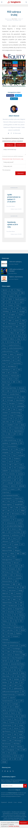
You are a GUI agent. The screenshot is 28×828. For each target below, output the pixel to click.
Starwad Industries (7, 701)
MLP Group (5, 572)
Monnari (10, 578)
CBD (23, 397)
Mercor (4, 566)
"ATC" (18, 296)
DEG (10, 428)
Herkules (4, 507)
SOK (20, 685)
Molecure (18, 575)
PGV (15, 624)
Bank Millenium (12, 366)
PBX (3, 618)
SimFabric (16, 679)
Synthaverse (12, 710)
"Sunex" (17, 320)
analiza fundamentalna (15, 348)
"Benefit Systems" (20, 299)
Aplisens (19, 354)
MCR (8, 556)
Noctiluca (18, 593)
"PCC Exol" (11, 317)
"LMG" (4, 314)
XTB (9, 753)
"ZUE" (23, 327)
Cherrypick (12, 403)
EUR (14, 455)
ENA (17, 449)
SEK (20, 670)
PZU (3, 651)
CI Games (20, 403)
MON (3, 578)
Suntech (4, 707)
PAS (3, 615)
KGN (9, 532)
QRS (3, 655)
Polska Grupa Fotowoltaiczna (10, 642)
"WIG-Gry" (21, 323)
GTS (14, 501)
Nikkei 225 (5, 593)
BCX (14, 369)
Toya (15, 719)
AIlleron (12, 339)
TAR (20, 710)
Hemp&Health (19, 504)
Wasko (14, 737)
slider (16, 682)
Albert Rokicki (14, 19)
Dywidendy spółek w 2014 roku (12, 224)
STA (23, 691)
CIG (3, 406)
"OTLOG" (20, 314)
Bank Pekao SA (6, 369)
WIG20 (12, 747)
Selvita (22, 673)
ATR (18, 360)
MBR (23, 553)
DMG (9, 434)
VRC (3, 737)
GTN (8, 501)
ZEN (21, 756)
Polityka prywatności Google (7, 158)
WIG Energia (17, 740)
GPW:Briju (5, 486)
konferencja (15, 535)
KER (8, 529)
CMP (3, 409)
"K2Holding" (5, 311)
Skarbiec (4, 682)
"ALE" (12, 290)
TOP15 (22, 716)
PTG (3, 648)
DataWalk (10, 425)
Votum (9, 734)
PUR (8, 648)
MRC (19, 584)
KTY (19, 538)
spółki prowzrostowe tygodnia (10, 691)
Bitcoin (11, 379)
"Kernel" (14, 311)
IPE (13, 520)
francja (4, 468)
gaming (4, 474)
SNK (10, 685)
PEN (11, 621)
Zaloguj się (10, 145)
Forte (20, 464)
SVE (11, 707)
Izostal (20, 523)
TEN (19, 713)
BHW (3, 373)
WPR (24, 750)
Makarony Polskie (7, 550)
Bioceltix (14, 373)
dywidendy (14, 443)
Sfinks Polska (5, 676)
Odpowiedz (20, 173)
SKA (23, 679)
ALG (24, 339)
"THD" (23, 320)
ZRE (20, 759)
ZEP (10, 759)
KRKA (3, 538)
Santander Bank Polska (17, 664)
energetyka (5, 452)
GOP (20, 480)
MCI (3, 556)
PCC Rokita (10, 618)
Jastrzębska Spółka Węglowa (14, 526)
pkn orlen (10, 630)
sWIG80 (16, 707)
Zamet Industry (6, 756)
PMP (3, 636)
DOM (20, 434)
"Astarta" (11, 296)
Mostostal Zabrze (7, 581)
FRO (10, 468)
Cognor (20, 409)
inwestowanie (6, 520)
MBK (18, 553)
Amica (4, 345)
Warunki (10, 802)
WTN (3, 753)
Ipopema (19, 520)
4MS (18, 333)
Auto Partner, (17, 363)
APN (3, 357)
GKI (15, 477)
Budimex (22, 391)
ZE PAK (15, 756)
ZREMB (4, 762)
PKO (17, 630)
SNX (15, 685)
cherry (4, 403)
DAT (3, 425)
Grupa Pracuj (18, 498)
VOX (15, 734)
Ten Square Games (7, 716)
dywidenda (5, 443)
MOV (16, 581)
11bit (8, 330)
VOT (3, 734)
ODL (20, 599)
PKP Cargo (10, 633)
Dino (3, 434)
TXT (18, 722)
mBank (12, 553)
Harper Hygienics (7, 504)
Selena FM (15, 673)
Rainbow (17, 655)
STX (3, 704)
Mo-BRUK (5, 575)
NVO (9, 599)
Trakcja (4, 722)
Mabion (10, 547)
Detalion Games (18, 428)
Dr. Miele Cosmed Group (9, 440)
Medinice (17, 560)
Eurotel (4, 458)
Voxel (20, 734)
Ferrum (4, 464)
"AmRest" (4, 293)
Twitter (18, 95)
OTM (3, 612)
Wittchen (19, 747)
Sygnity (4, 710)
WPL (18, 750)
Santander (5, 664)
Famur (4, 461)
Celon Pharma (20, 400)
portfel (23, 645)
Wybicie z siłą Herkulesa (16, 277)
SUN (8, 704)
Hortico (23, 507)
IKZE (8, 514)
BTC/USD (14, 391)
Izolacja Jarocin (11, 523)
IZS (3, 526)
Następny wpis (14, 216)
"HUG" (18, 305)
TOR (3, 719)
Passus (9, 615)
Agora (19, 336)
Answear (4, 354)
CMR (9, 409)
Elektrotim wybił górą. (15, 261)
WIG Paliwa (17, 743)
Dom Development (7, 437)
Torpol (9, 719)
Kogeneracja (5, 535)
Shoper (4, 679)
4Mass (12, 333)
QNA (8, 651)
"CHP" (9, 302)
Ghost (4, 815)
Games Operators (16, 471)
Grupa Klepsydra (7, 498)
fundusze (21, 468)
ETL (9, 455)
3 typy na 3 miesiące (18, 330)
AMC (18, 342)
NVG (3, 599)
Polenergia (5, 639)
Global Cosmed (6, 480)
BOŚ (3, 391)
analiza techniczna (7, 351)
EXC (10, 458)
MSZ (3, 587)
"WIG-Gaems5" (12, 323)
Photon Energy (6, 627)
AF (9, 336)
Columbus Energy (16, 412)
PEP (21, 621)
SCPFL (4, 670)
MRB (14, 584)
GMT (15, 480)
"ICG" (11, 308)
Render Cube (6, 658)
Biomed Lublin (15, 376)
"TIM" (3, 323)
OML (15, 602)
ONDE (4, 606)
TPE (20, 719)
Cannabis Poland (14, 394)
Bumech (4, 394)
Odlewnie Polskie (7, 602)
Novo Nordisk (17, 596)
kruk (14, 538)
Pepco (4, 624)
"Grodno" (10, 305)
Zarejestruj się (20, 145)
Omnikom (15, 813)
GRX (3, 501)
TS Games (12, 722)
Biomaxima (5, 376)
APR (8, 357)
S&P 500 (4, 661)
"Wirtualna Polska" (7, 327)
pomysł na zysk (14, 645)
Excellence (17, 458)
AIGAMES (4, 339)
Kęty (19, 529)
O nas (15, 802)
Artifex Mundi (6, 360)
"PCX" (18, 317)
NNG (12, 593)
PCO (17, 618)
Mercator (16, 563)
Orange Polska (19, 609)
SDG (15, 670)
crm (16, 418)
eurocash (21, 455)
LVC (22, 544)
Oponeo (10, 609)
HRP (3, 510)
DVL (20, 440)
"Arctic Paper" (14, 293)
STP (21, 701)
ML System (12, 569)
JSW (3, 529)
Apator (12, 354)
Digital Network (18, 431)
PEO (16, 621)
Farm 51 (11, 461)
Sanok (11, 661)
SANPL (17, 661)
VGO (22, 728)
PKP (3, 633)
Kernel (14, 529)
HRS (8, 510)
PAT (15, 615)
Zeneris (4, 759)
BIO (9, 373)
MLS (12, 572)
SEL (9, 673)
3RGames (5, 333)
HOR (16, 507)
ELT (12, 449)
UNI (15, 725)
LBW (12, 541)
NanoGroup (10, 587)
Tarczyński (5, 713)
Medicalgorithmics (7, 560)
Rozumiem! (23, 823)
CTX (21, 418)
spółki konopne (18, 688)
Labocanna (5, 541)
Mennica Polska (6, 563)
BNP (8, 385)
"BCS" (3, 299)
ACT (23, 333)
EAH (21, 443)
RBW (23, 655)
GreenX (12, 489)
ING (23, 514)
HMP (11, 507)
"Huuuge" (5, 308)
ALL (3, 342)
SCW (9, 670)
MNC (17, 572)
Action (4, 336)
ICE (13, 510)
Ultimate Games (6, 725)
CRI (11, 418)
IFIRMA (23, 510)
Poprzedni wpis (14, 187)
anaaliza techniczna (13, 345)
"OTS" (3, 317)
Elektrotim (5, 449)
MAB (3, 547)
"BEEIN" (10, 299)
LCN (17, 541)
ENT (12, 452)
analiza (4, 348)
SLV (22, 682)
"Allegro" (18, 290)
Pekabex (4, 621)
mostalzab (18, 578)
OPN (3, 609)
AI (24, 336)
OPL (21, 606)
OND (21, 602)
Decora (4, 428)
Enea (22, 449)
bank (3, 366)
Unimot (4, 728)
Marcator (4, 553)
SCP (22, 667)
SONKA (4, 688)
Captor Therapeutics (8, 397)
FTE (15, 468)
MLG (19, 569)
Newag (20, 590)
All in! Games (10, 342)
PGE (10, 624)
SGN (18, 676)
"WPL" (17, 327)
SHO (23, 676)
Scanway (4, 667)
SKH (11, 682)
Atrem (4, 363)
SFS (13, 676)
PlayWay (18, 633)
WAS (8, 737)
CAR (18, 397)
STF (17, 701)
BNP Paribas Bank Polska (9, 388)
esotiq (4, 455)
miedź (16, 566)
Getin (3, 477)
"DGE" (21, 302)
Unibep (21, 725)
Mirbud (4, 569)
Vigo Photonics (6, 731)
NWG (14, 599)
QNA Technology (17, 651)
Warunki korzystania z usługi (18, 158)
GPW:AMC (10, 483)
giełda (9, 477)
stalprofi (4, 697)
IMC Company (16, 514)
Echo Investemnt (12, 446)
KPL (22, 535)
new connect (12, 590)
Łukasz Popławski (14, 264)
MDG (13, 556)
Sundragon (15, 704)
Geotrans (20, 474)
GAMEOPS (5, 471)
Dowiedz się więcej (14, 826)
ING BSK (4, 517)
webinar (21, 737)
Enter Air (18, 452)
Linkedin (14, 98)
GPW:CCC (13, 486)
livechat (4, 544)
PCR (22, 618)
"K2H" (23, 308)
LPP (10, 544)
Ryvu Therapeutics (17, 658)
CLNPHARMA (20, 406)
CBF (3, 400)
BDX (19, 369)
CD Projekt (10, 400)
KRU (9, 538)
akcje (18, 339)
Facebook (10, 95)
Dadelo (19, 422)
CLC (8, 406)
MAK (16, 547)
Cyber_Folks (5, 422)
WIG (10, 740)
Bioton (4, 379)
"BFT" (3, 302)
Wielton (4, 740)
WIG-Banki (5, 747)
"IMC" (17, 308)
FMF (10, 464)
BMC (14, 382)
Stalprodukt (20, 694)
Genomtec (12, 474)
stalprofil (12, 697)
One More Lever (12, 606)
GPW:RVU (5, 489)
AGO (14, 336)
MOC (11, 575)
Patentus (21, 615)
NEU (23, 587)
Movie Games (6, 584)
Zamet (14, 753)
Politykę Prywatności (12, 792)
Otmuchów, (11, 612)
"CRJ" (15, 302)
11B (3, 330)
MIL (22, 566)
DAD (13, 422)
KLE (24, 532)
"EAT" (3, 305)
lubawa (16, 544)
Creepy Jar (19, 415)
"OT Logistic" (11, 314)
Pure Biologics (16, 648)
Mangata (17, 550)
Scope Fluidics (14, 667)
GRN (18, 489)
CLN (13, 406)
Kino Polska (16, 532)
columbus (5, 412)
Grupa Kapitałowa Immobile (10, 495)
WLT (3, 750)
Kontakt (20, 802)
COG (14, 409)
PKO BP (23, 630)
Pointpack (15, 636)
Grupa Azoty (5, 492)
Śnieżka (4, 685)
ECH (3, 446)
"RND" (10, 320)
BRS (8, 391)
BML (19, 382)
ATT (10, 363)
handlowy (20, 501)
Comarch (4, 415)
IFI (17, 510)
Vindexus (20, 731)
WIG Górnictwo (6, 743)
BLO (16, 379)
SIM (10, 679)
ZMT (15, 759)
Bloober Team (6, 382)
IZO (3, 523)
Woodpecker (11, 750)
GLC (20, 477)
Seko (3, 673)
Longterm (8, 812)
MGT (10, 566)
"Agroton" (5, 290)
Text (17, 716)
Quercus (9, 655)
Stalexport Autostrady (8, 694)
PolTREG (4, 645)
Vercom (16, 728)
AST (14, 360)
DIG (10, 431)
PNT (9, 636)
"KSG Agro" (22, 311)
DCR (16, 425)
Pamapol (19, 612)
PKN (3, 630)
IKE (3, 514)
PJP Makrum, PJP (18, 627)
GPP (3, 483)
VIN (14, 731)
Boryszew (21, 388)
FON (15, 464)
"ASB (22, 293)
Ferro (17, 461)
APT (13, 357)
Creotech (4, 418)
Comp (12, 415)
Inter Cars (12, 517)
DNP (14, 434)
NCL (18, 587)
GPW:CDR (21, 486)
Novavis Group (6, 596)
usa (10, 728)
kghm (3, 532)
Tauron (13, 713)
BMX (3, 385)
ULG (23, 722)
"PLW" (4, 320)
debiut (22, 425)
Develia (4, 431)
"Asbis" (4, 296)
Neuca (4, 590)
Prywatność (4, 802)
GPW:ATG (18, 483)
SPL (10, 688)
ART (18, 357)
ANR (16, 351)
